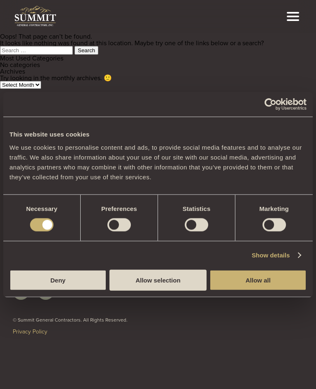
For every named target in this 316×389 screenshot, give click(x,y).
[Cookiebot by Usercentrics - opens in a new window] (271, 104)
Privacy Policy (30, 331)
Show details (271, 255)
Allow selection (157, 279)
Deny (57, 279)
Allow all (258, 279)
